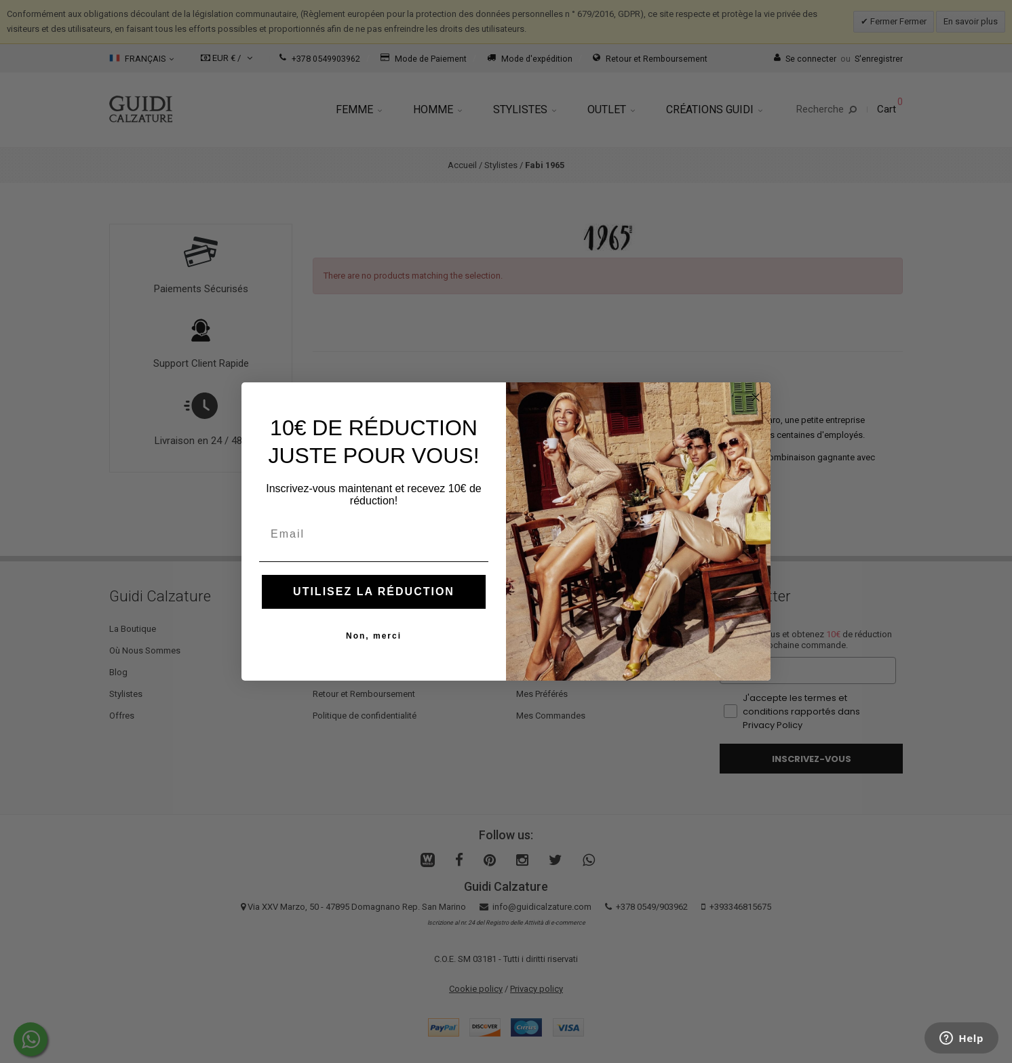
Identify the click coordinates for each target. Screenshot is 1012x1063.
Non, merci (374, 636)
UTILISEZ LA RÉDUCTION (373, 591)
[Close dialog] (755, 397)
